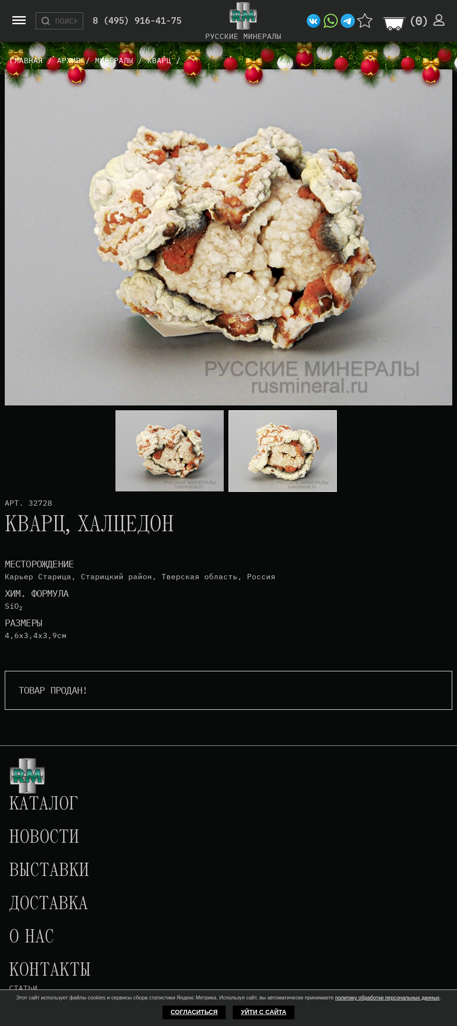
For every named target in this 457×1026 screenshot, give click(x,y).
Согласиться (194, 1012)
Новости (44, 837)
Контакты (50, 970)
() (418, 20)
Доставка (48, 904)
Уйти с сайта (263, 1012)
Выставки (49, 871)
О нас (31, 937)
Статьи (23, 988)
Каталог (43, 804)
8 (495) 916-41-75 (137, 21)
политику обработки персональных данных (387, 997)
